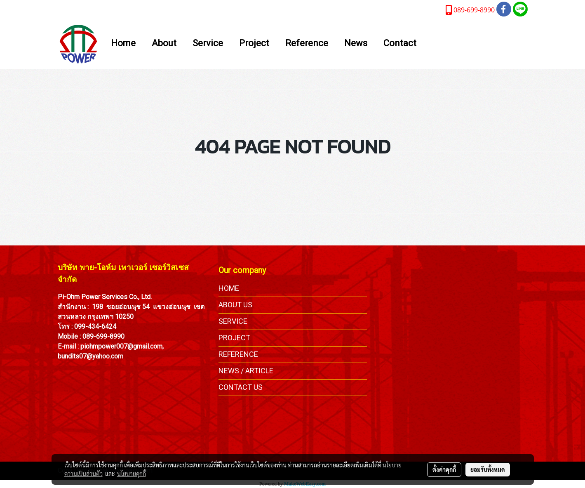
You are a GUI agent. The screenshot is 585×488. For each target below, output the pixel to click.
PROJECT (234, 337)
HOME (228, 288)
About (164, 43)
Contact (399, 43)
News (355, 43)
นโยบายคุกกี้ (131, 473)
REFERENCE (238, 354)
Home (123, 43)
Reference (306, 43)
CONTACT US (240, 387)
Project (254, 43)
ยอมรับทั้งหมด (487, 469)
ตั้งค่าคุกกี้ (444, 469)
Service (208, 43)
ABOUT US (235, 304)
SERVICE (232, 321)
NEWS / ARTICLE (245, 370)
